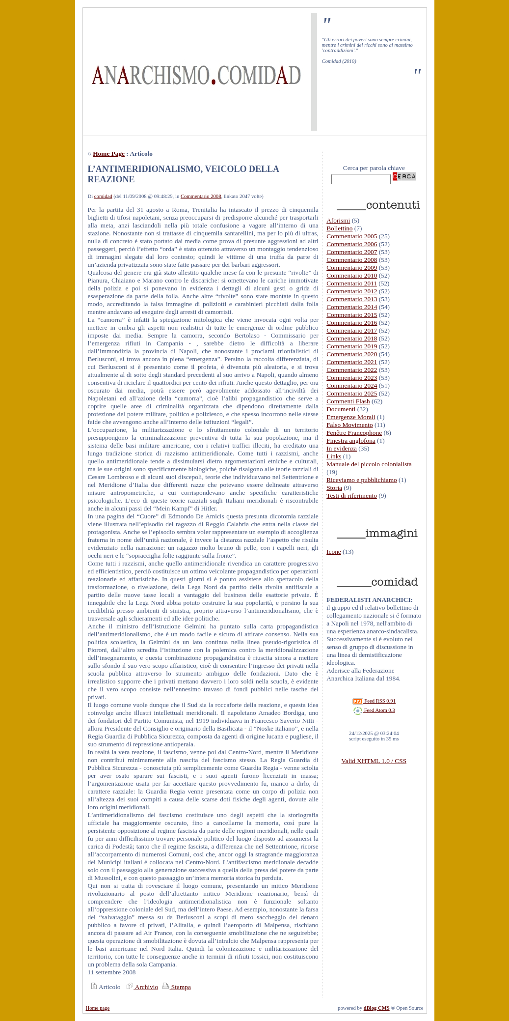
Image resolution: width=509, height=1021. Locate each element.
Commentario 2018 (351, 338)
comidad (103, 196)
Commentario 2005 (351, 236)
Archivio (141, 987)
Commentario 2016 (351, 322)
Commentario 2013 (351, 299)
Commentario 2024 (351, 385)
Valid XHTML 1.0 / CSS (374, 761)
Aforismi (338, 220)
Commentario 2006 (351, 244)
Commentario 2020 (351, 354)
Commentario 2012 (351, 291)
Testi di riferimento (351, 495)
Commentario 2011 (351, 283)
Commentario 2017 (351, 330)
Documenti (340, 409)
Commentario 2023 (351, 377)
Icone (333, 551)
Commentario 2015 (351, 314)
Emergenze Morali (350, 417)
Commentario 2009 (351, 267)
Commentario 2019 (351, 346)
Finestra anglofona (350, 440)
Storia (334, 487)
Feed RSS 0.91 (374, 701)
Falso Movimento (349, 424)
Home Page (109, 153)
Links (333, 456)
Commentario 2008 (201, 196)
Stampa (175, 987)
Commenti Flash (348, 401)
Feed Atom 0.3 (374, 710)
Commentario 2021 (351, 362)
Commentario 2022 (351, 369)
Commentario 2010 (351, 275)
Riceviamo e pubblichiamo (361, 479)
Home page (98, 1008)
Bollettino (339, 228)
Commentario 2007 (351, 251)
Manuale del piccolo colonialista (369, 464)
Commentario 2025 (351, 393)
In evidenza (341, 448)
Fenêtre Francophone (354, 432)
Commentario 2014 (351, 307)
